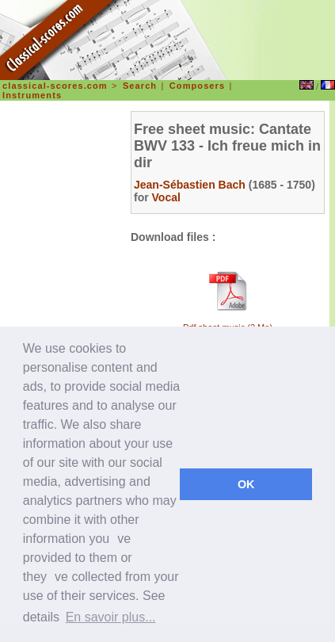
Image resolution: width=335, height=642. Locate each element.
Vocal (166, 197)
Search (140, 85)
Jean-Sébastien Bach (190, 184)
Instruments (32, 95)
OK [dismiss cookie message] (246, 484)
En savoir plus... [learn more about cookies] (111, 617)
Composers (197, 85)
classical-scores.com (55, 85)
